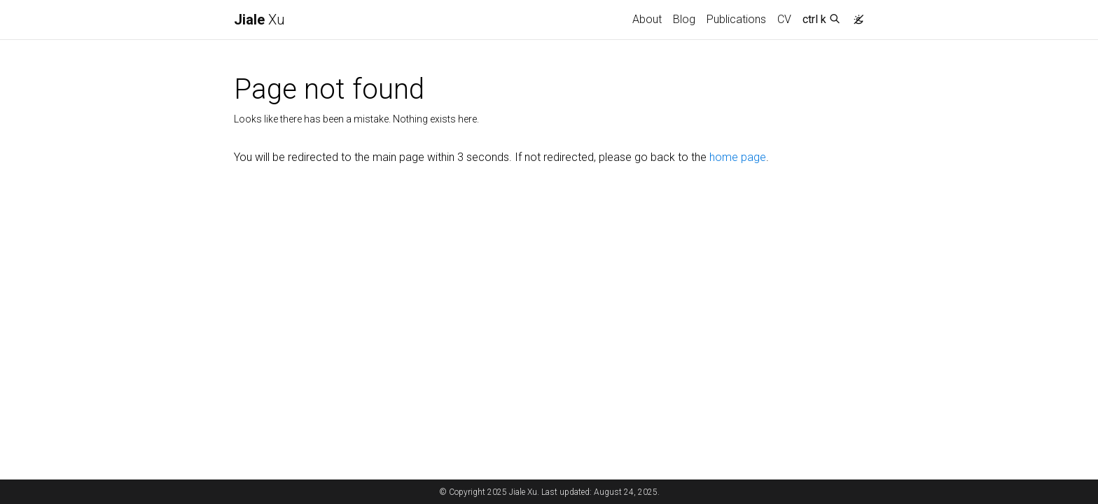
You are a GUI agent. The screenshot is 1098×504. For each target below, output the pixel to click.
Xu (259, 19)
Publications (736, 19)
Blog (684, 19)
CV (784, 19)
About (647, 19)
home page (737, 157)
